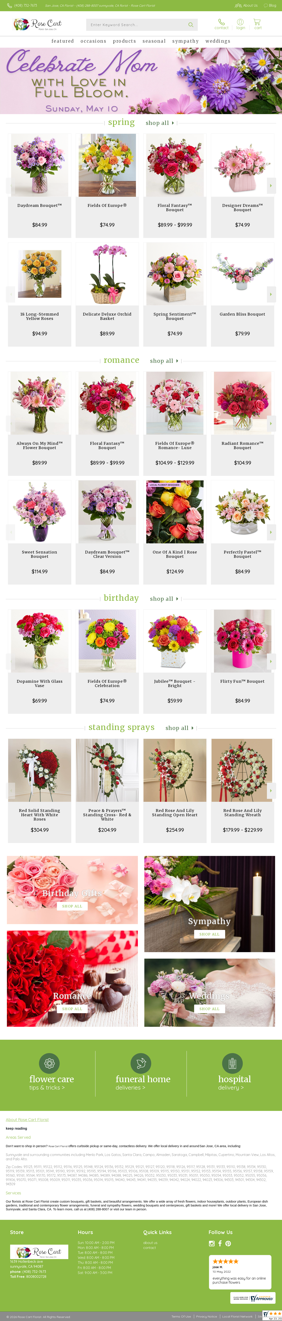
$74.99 (107, 225)
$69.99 (39, 700)
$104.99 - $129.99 (175, 462)
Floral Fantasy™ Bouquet (175, 207)
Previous (10, 186)
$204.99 (107, 830)
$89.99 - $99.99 (175, 225)
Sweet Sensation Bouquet (39, 554)
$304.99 (40, 830)
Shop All (157, 123)
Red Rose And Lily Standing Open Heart (175, 812)
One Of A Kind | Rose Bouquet (175, 554)
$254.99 (175, 830)
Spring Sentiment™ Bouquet (175, 316)
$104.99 (242, 462)
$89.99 (107, 333)
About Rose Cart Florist (27, 1119)
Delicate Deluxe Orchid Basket (107, 316)
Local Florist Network (237, 1316)
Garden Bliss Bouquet (242, 314)
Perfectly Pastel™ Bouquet (243, 554)
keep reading (16, 1128)
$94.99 (39, 333)
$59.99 (175, 700)
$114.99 (40, 571)
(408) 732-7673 (25, 5)
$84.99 (39, 225)
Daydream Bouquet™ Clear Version (107, 554)
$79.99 (242, 333)
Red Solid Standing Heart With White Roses (39, 815)
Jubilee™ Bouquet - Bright (175, 683)
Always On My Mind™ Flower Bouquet (40, 445)
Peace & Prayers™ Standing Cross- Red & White (107, 815)
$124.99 (175, 571)
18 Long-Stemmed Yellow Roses (39, 316)
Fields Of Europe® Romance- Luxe (175, 445)
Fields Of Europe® (107, 205)
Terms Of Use (181, 1316)
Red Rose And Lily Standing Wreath (242, 812)
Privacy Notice (206, 1316)
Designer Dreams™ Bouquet (242, 207)
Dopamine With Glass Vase (40, 683)
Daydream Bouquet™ (39, 205)
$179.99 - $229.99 (242, 830)
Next (271, 186)
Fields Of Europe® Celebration (107, 683)
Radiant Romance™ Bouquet (243, 445)
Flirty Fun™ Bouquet (242, 681)
